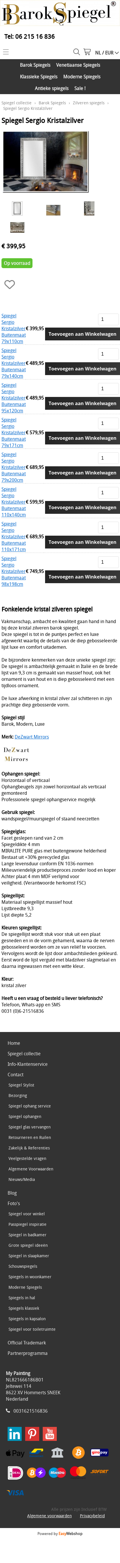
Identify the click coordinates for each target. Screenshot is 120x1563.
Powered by (60, 1533)
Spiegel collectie (16, 103)
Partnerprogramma (28, 1353)
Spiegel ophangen (24, 1116)
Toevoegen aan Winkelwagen (82, 334)
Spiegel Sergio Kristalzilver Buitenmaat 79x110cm (13, 328)
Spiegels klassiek (23, 1308)
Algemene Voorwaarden (30, 1169)
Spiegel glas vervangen (29, 1127)
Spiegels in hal (21, 1297)
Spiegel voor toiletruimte (32, 1329)
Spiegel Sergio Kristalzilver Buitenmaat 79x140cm (13, 363)
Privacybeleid (92, 1515)
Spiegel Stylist (21, 1085)
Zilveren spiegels (88, 103)
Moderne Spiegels (81, 76)
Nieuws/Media (21, 1179)
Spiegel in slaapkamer (28, 1255)
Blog (12, 1193)
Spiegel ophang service (29, 1106)
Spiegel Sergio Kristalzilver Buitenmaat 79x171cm (13, 432)
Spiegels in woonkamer (30, 1276)
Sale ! (79, 88)
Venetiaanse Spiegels (78, 65)
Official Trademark (27, 1342)
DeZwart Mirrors (32, 737)
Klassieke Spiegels (38, 76)
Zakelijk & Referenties (29, 1148)
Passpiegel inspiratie (27, 1224)
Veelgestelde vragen (27, 1158)
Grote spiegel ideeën (28, 1245)
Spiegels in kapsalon (27, 1318)
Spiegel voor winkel (26, 1213)
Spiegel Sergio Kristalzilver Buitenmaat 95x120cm (13, 398)
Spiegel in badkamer (27, 1234)
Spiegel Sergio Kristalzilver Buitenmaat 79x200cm (13, 467)
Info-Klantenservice (28, 1064)
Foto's (14, 1203)
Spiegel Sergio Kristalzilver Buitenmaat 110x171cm (13, 537)
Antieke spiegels (51, 88)
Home (14, 1043)
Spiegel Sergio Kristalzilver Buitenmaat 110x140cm (13, 502)
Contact (15, 1074)
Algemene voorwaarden (49, 1515)
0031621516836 (30, 1411)
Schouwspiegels (22, 1266)
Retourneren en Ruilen (29, 1137)
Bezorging (17, 1095)
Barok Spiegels (35, 65)
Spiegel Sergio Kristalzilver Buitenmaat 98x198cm (13, 571)
